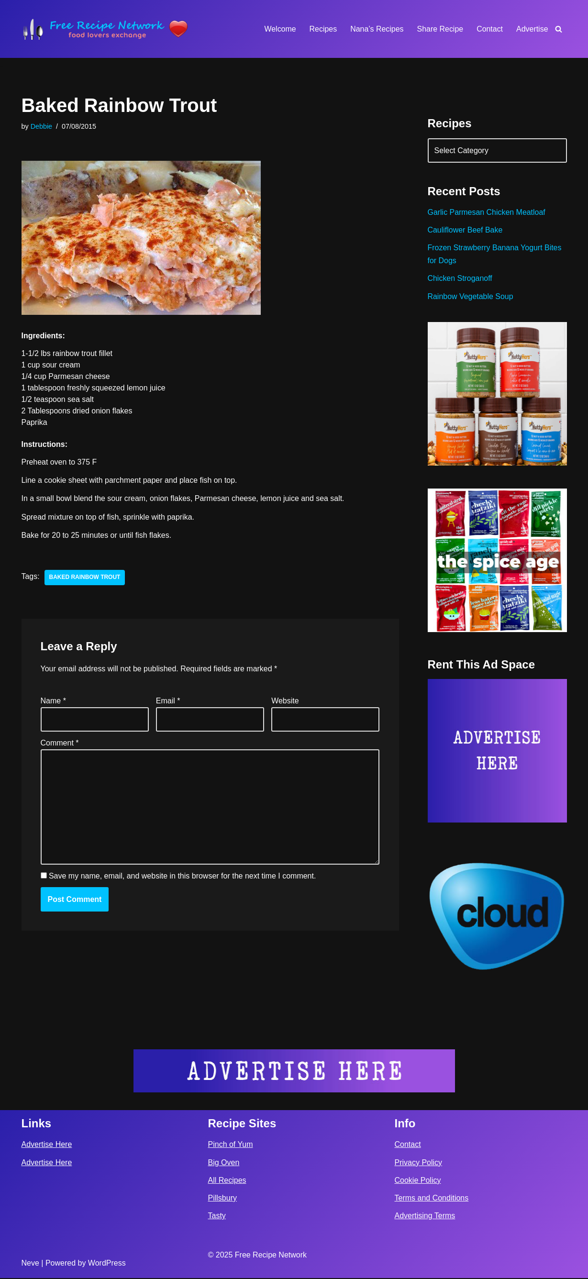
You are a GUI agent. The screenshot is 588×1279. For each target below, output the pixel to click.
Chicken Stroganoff (460, 279)
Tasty (217, 1216)
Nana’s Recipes (376, 29)
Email (168, 701)
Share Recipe (440, 29)
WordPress (107, 1264)
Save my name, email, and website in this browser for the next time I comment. (182, 877)
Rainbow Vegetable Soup (471, 297)
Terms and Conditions (432, 1199)
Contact (490, 29)
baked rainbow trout (85, 578)
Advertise (532, 29)
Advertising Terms (425, 1216)
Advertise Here (47, 1145)
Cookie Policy (418, 1181)
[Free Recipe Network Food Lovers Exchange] (105, 29)
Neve (30, 1264)
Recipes (322, 29)
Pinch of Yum (230, 1145)
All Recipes (227, 1181)
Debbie (42, 126)
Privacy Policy (419, 1163)
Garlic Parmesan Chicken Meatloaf (487, 213)
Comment (60, 744)
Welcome (279, 29)
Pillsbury (222, 1199)
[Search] (558, 29)
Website (285, 701)
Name (53, 701)
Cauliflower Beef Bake (465, 230)
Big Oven (224, 1163)
